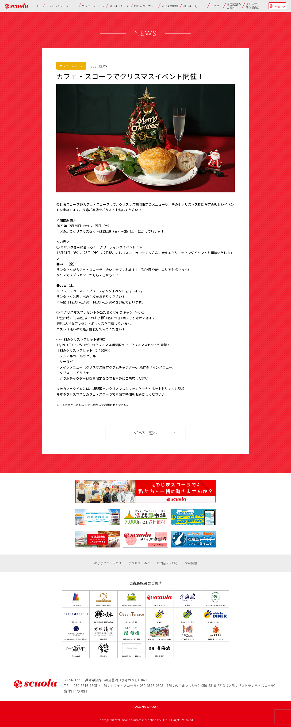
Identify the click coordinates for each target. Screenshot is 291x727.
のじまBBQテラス (194, 6)
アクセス (216, 6)
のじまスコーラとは (108, 563)
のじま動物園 (169, 6)
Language (280, 6)
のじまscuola (16, 6)
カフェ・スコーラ (93, 6)
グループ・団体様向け (253, 5)
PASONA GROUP (146, 707)
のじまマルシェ (119, 6)
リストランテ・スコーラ (61, 6)
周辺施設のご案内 (234, 5)
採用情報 (191, 563)
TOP (38, 6)
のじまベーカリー (145, 6)
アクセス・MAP (139, 563)
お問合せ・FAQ (167, 563)
